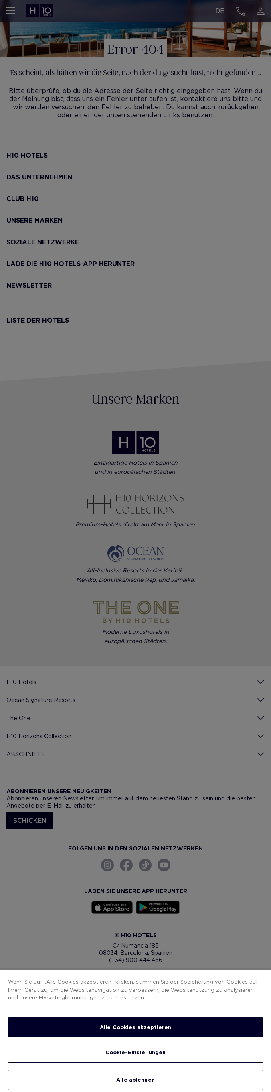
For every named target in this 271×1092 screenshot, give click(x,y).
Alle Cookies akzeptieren (135, 1027)
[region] (135, 1030)
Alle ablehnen (135, 1080)
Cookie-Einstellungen (135, 1052)
